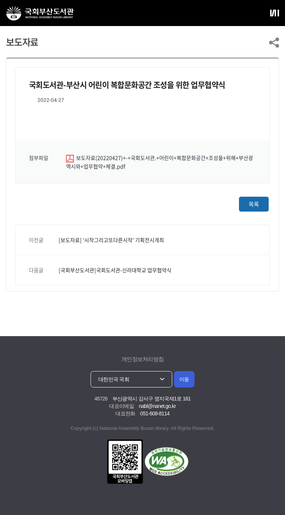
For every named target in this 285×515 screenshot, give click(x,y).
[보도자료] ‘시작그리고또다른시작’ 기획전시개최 (111, 240)
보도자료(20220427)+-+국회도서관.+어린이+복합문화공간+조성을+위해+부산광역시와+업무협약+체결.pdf (159, 162)
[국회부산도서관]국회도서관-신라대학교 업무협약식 (115, 270)
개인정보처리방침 (142, 359)
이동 (184, 379)
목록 (254, 204)
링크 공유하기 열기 (274, 43)
